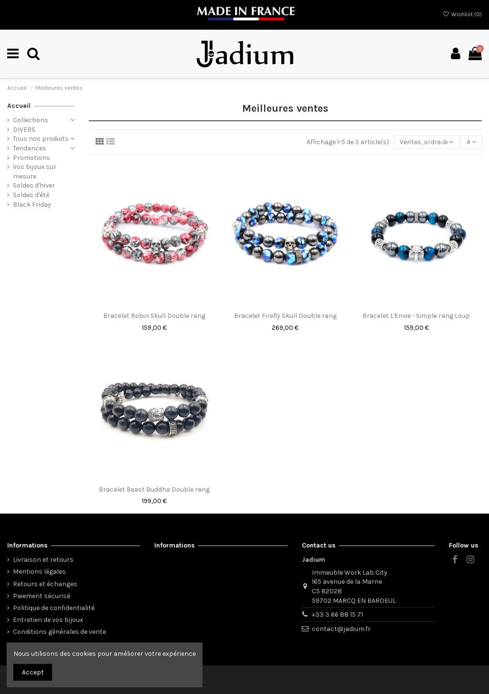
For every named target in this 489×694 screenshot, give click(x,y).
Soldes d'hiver (34, 185)
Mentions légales (39, 572)
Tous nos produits (41, 139)
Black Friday (32, 204)
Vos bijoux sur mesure (34, 171)
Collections (30, 120)
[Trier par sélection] (426, 142)
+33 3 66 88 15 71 (337, 614)
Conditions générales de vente (59, 632)
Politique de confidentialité (54, 608)
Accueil (19, 106)
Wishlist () (462, 14)
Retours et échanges (45, 584)
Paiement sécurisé (41, 596)
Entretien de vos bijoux (48, 620)
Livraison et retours (43, 560)
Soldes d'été (31, 195)
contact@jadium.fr (341, 629)
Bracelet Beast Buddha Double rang (154, 489)
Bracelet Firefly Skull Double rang (285, 316)
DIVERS (24, 130)
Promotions (31, 158)
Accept (33, 672)
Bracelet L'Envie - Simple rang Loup (416, 316)
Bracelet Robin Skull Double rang (154, 316)
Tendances (29, 148)
